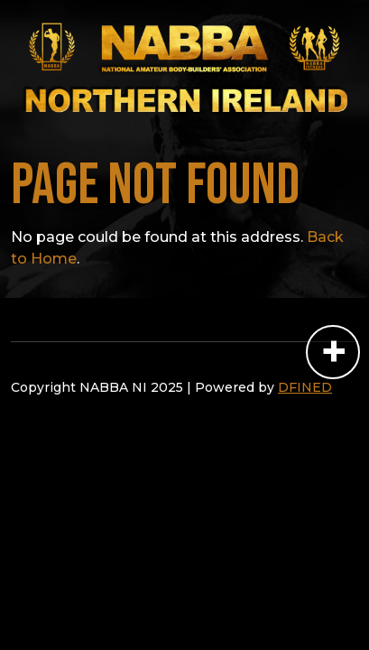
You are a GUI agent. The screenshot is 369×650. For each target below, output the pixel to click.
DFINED (305, 387)
